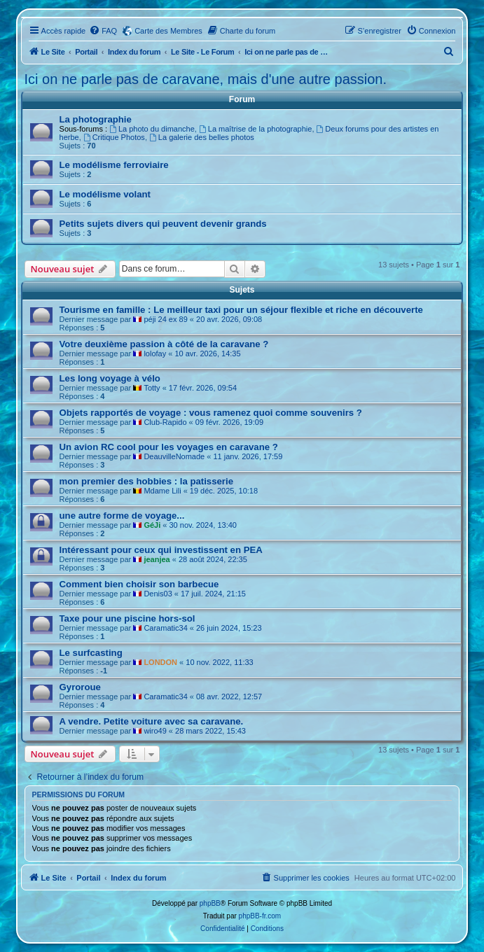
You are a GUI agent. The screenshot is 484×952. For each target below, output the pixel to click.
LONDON (160, 662)
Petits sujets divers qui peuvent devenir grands (163, 223)
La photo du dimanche (152, 129)
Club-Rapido (165, 422)
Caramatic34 (165, 628)
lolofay (155, 353)
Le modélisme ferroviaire (114, 165)
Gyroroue (80, 687)
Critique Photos (114, 137)
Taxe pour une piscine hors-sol (127, 618)
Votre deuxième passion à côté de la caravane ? (164, 344)
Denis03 (158, 593)
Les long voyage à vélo (110, 378)
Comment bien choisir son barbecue (139, 584)
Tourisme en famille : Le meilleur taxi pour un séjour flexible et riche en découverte (241, 309)
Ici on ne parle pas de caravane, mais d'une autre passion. (206, 79)
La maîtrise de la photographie (255, 129)
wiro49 (155, 731)
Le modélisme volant (105, 194)
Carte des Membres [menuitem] (168, 31)
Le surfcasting (91, 653)
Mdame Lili (162, 490)
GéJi (152, 525)
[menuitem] (103, 30)
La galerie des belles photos (201, 137)
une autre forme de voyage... (122, 515)
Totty (152, 388)
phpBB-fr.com (260, 916)
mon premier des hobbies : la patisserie (146, 481)
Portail (86, 52)
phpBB (210, 903)
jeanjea (157, 559)
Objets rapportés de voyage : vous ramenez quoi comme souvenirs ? (211, 412)
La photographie (96, 119)
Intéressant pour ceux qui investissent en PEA (161, 550)
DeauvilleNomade (174, 456)
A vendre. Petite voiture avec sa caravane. (152, 721)
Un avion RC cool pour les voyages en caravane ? (169, 447)
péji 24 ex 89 (165, 319)
